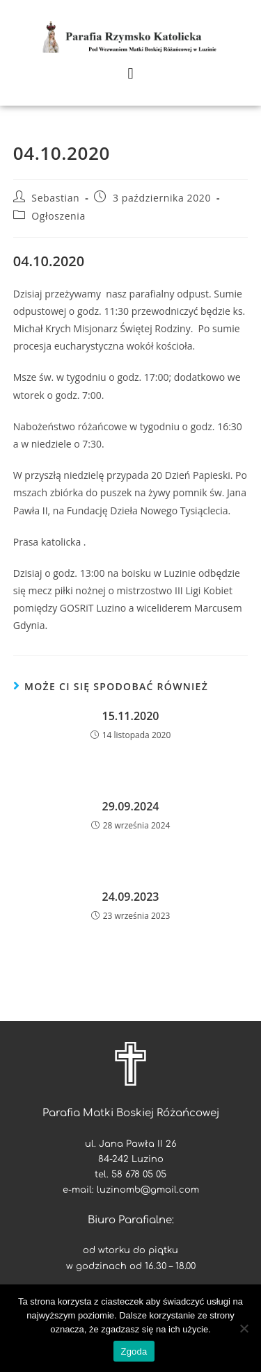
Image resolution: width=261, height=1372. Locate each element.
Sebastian (55, 197)
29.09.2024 (130, 806)
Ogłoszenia (58, 215)
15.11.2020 (130, 716)
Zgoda (133, 1351)
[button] (130, 73)
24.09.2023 (130, 896)
